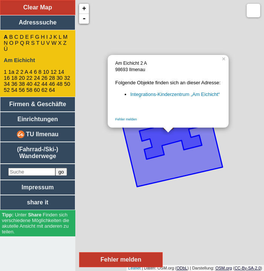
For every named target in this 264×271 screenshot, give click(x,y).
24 (37, 78)
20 (22, 78)
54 (14, 90)
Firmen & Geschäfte (37, 104)
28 (52, 78)
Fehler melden (126, 119)
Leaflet (134, 268)
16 (7, 78)
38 (22, 84)
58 (29, 90)
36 (14, 84)
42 (37, 84)
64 (52, 90)
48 (59, 84)
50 (67, 84)
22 (29, 78)
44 (44, 84)
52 (7, 90)
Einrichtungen (37, 119)
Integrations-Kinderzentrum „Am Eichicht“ (175, 94)
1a (11, 72)
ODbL (182, 268)
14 (61, 72)
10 (46, 72)
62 (44, 90)
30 (59, 78)
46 (52, 84)
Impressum (37, 187)
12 (53, 72)
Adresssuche (38, 22)
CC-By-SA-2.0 (248, 268)
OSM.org (223, 268)
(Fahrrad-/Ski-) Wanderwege (37, 152)
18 (14, 78)
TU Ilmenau (38, 134)
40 (29, 84)
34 (7, 84)
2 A (24, 72)
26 (44, 78)
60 (37, 90)
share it (38, 202)
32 (67, 78)
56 (22, 90)
